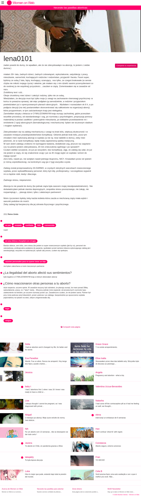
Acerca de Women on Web (12, 489)
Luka (27, 471)
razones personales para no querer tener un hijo (25, 262)
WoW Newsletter (114, 489)
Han (98, 429)
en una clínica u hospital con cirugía (20, 241)
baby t (28, 386)
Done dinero (77, 489)
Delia (27, 344)
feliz (39, 225)
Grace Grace (102, 344)
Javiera (28, 443)
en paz (8, 225)
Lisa (27, 400)
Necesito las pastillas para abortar (50, 489)
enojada (18, 225)
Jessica (28, 372)
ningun (8, 321)
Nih (26, 429)
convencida (49, 225)
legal (7, 309)
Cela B (99, 471)
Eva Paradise (31, 358)
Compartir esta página (70, 327)
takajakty (29, 457)
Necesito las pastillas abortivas (70, 7)
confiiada (29, 225)
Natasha (100, 400)
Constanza (101, 443)
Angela (99, 372)
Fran (98, 457)
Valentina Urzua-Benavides (109, 386)
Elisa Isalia (101, 358)
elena (98, 414)
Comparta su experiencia (126, 66)
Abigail (28, 414)
